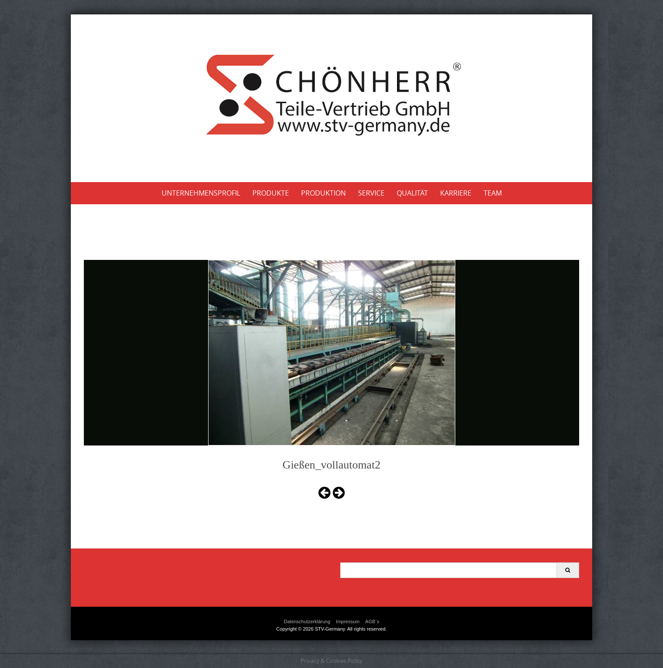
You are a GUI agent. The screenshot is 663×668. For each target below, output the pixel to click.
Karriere (455, 193)
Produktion (323, 193)
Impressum (347, 621)
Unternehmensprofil (201, 193)
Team (493, 193)
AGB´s (372, 621)
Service (371, 193)
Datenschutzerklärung (307, 621)
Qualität (412, 193)
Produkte (270, 193)
